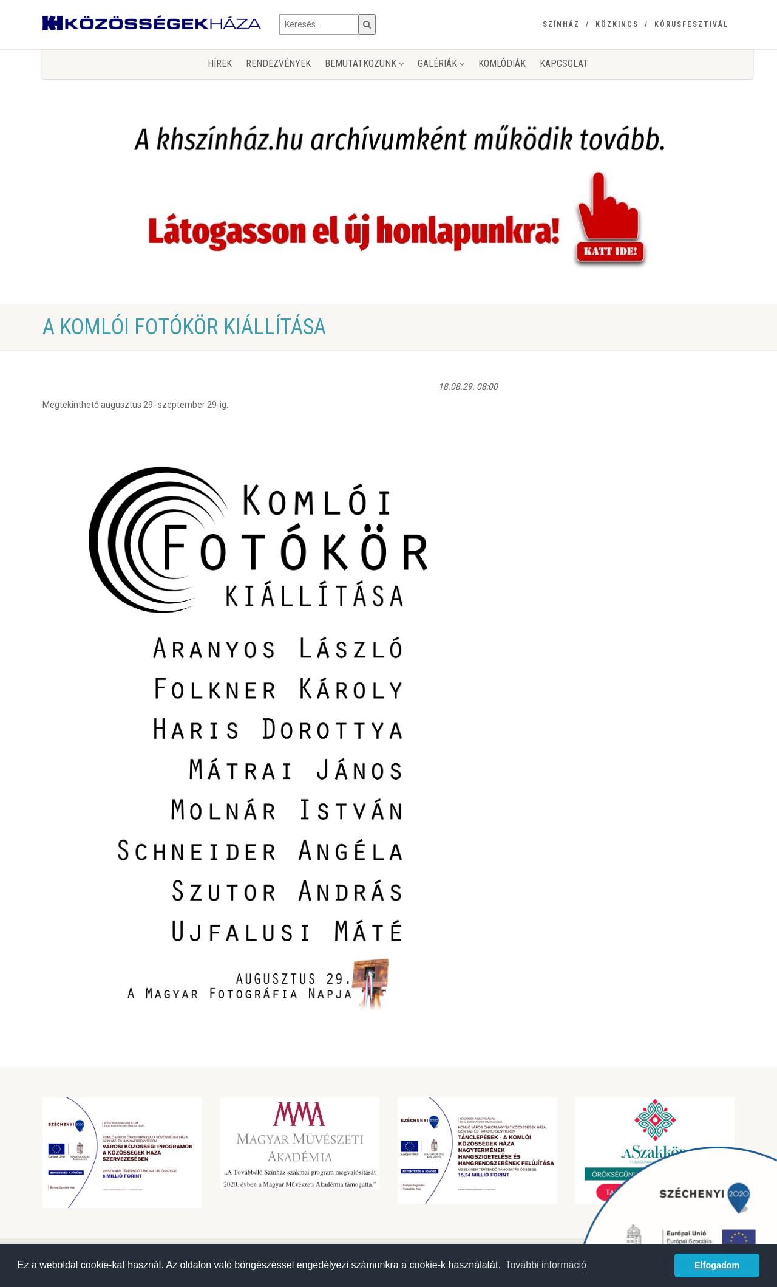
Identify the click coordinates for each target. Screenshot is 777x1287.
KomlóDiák (502, 63)
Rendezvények (278, 63)
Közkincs (617, 24)
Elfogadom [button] (716, 1265)
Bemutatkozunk (364, 63)
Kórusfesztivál (691, 24)
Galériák (441, 63)
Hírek (220, 63)
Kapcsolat (564, 63)
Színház (561, 24)
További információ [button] (545, 1265)
